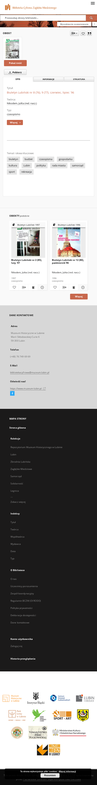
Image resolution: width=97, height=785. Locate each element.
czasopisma (45, 159)
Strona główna (17, 427)
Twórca (15, 529)
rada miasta (58, 165)
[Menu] (92, 3)
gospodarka (65, 159)
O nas (14, 579)
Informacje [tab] (48, 79)
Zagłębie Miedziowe (21, 469)
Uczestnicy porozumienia (24, 586)
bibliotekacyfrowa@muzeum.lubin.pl (29, 372)
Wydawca (16, 544)
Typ (12, 558)
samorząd (77, 165)
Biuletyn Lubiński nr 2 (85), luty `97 (26, 261)
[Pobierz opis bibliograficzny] (23, 287)
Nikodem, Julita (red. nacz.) (22, 103)
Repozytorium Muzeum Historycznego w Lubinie (36, 447)
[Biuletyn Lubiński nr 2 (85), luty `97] (28, 240)
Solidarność (17, 483)
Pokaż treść (15, 63)
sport (12, 171)
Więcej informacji (67, 771)
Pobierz (14, 72)
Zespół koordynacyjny (22, 593)
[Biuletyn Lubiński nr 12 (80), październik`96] (69, 240)
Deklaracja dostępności (23, 615)
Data (13, 551)
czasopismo (13, 114)
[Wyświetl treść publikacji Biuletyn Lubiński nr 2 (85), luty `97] (33, 287)
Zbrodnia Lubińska (20, 461)
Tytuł (13, 522)
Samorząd (16, 476)
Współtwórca (17, 536)
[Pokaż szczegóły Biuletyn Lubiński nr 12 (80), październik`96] (82, 287)
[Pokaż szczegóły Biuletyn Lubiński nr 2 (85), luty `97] (42, 287)
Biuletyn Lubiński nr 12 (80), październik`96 (68, 261)
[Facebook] (12, 393)
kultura (13, 165)
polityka (41, 165)
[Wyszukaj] (91, 18)
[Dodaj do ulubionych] (83, 33)
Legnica (15, 490)
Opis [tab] (17, 79)
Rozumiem (50, 775)
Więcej (79, 296)
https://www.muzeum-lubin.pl (28, 388)
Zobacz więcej (18, 502)
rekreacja (26, 171)
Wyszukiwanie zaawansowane (74, 24)
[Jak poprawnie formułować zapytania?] (94, 24)
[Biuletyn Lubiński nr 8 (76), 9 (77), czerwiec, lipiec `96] (12, 48)
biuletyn (13, 159)
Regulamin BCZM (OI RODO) (26, 600)
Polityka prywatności (21, 608)
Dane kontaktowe (20, 622)
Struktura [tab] (79, 79)
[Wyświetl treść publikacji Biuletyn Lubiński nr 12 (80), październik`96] (73, 287)
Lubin (26, 165)
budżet (29, 159)
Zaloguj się (16, 646)
